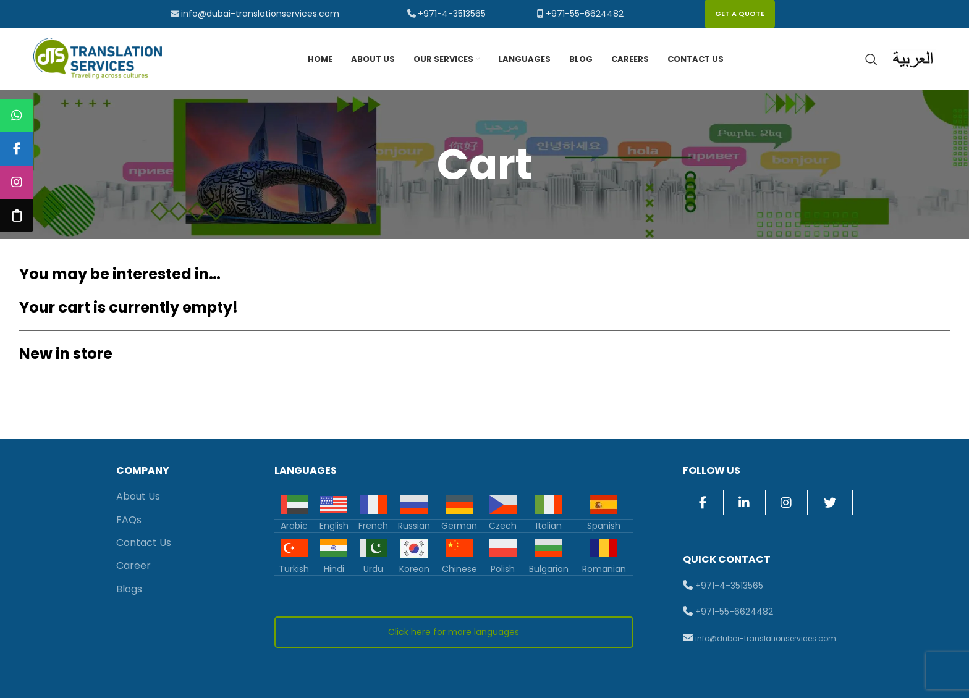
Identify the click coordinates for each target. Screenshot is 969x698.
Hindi (334, 569)
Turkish (294, 569)
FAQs (129, 520)
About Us (138, 496)
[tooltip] (16, 115)
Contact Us (143, 543)
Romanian (604, 569)
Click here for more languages (453, 632)
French (373, 525)
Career (133, 566)
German (459, 525)
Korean (414, 569)
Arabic (294, 525)
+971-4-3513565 (452, 13)
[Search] (871, 59)
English (334, 525)
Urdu (373, 569)
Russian (414, 525)
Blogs (129, 589)
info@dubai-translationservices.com (260, 13)
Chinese (459, 569)
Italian (549, 525)
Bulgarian (549, 569)
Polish (503, 569)
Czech (503, 525)
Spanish (603, 525)
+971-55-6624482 (585, 13)
